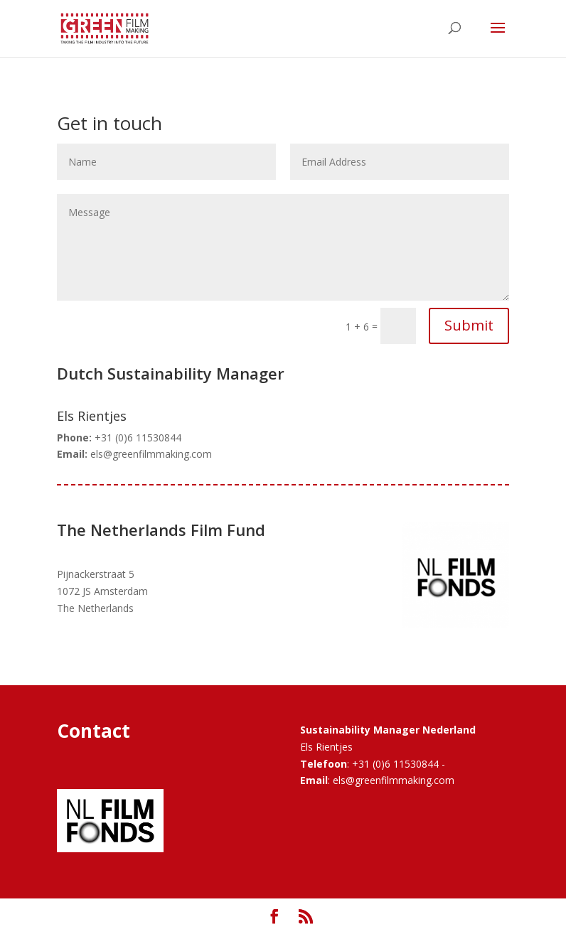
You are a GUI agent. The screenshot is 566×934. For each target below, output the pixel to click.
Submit (468, 325)
